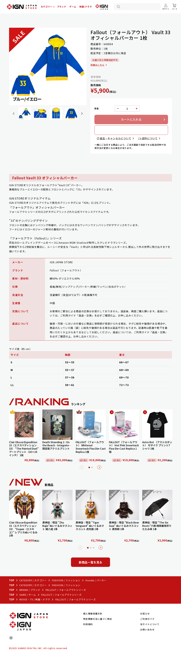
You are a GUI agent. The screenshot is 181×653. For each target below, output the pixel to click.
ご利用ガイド (147, 618)
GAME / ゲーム (27, 594)
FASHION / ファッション (66, 580)
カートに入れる (131, 119)
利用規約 (88, 624)
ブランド (61, 6)
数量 (96, 108)
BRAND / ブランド (29, 589)
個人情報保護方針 (92, 613)
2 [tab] (92, 467)
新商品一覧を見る (90, 562)
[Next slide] (82, 113)
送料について (150, 138)
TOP (11, 580)
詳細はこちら (97, 64)
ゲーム (72, 6)
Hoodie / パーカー (95, 580)
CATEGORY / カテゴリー (33, 580)
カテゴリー (46, 6)
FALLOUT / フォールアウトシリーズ (65, 589)
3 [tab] (93, 548)
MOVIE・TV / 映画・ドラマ (34, 599)
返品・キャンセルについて (115, 138)
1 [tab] (89, 467)
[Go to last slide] (14, 113)
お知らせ (145, 613)
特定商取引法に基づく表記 (97, 618)
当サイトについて (149, 624)
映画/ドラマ (85, 6)
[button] (24, 113)
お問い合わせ (147, 629)
